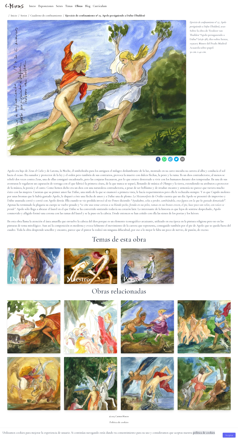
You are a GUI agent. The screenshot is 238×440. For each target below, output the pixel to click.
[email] (182, 159)
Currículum (100, 6)
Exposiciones (45, 6)
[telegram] (170, 159)
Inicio (32, 6)
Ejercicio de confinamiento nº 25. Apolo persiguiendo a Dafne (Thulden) (105, 15)
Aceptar (229, 435)
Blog (87, 6)
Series (59, 6)
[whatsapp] (164, 159)
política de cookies (204, 433)
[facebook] (158, 159)
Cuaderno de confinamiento (46, 15)
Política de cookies (119, 422)
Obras (79, 6)
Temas (69, 6)
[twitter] (176, 159)
